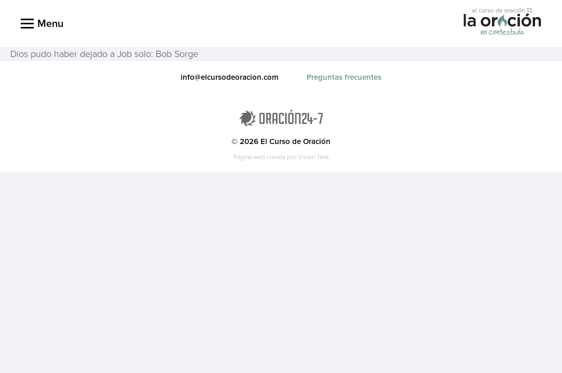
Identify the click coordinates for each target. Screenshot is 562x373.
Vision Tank (313, 157)
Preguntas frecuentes (344, 77)
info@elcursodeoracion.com (230, 77)
